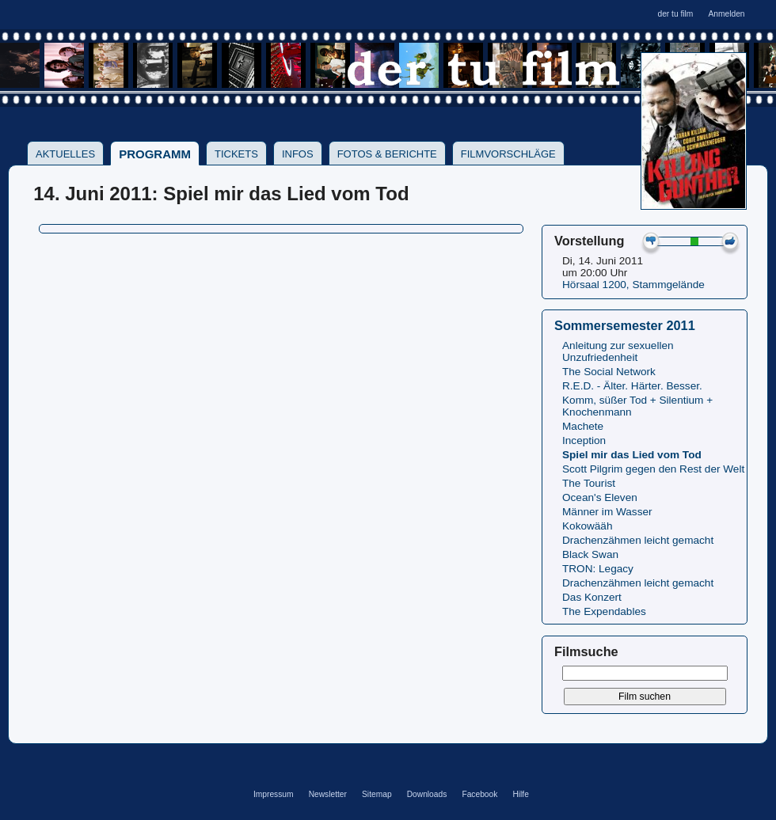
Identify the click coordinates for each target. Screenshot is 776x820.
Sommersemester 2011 (624, 325)
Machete (582, 426)
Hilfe (520, 794)
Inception (584, 440)
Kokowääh (587, 526)
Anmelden (726, 13)
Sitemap (377, 794)
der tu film (675, 13)
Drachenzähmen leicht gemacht (637, 540)
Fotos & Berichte (387, 154)
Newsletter (328, 794)
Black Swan (590, 554)
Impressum (273, 794)
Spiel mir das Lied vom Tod (632, 455)
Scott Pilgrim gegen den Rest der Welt (653, 469)
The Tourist (588, 483)
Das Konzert (592, 597)
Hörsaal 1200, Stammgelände (633, 284)
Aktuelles (65, 154)
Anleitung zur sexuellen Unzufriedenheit (618, 351)
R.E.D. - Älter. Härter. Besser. (632, 386)
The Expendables (604, 611)
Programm (155, 154)
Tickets (236, 154)
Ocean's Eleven (599, 497)
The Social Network (609, 372)
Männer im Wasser (607, 512)
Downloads (427, 794)
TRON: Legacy (597, 569)
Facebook (479, 794)
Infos (298, 154)
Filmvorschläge (508, 154)
